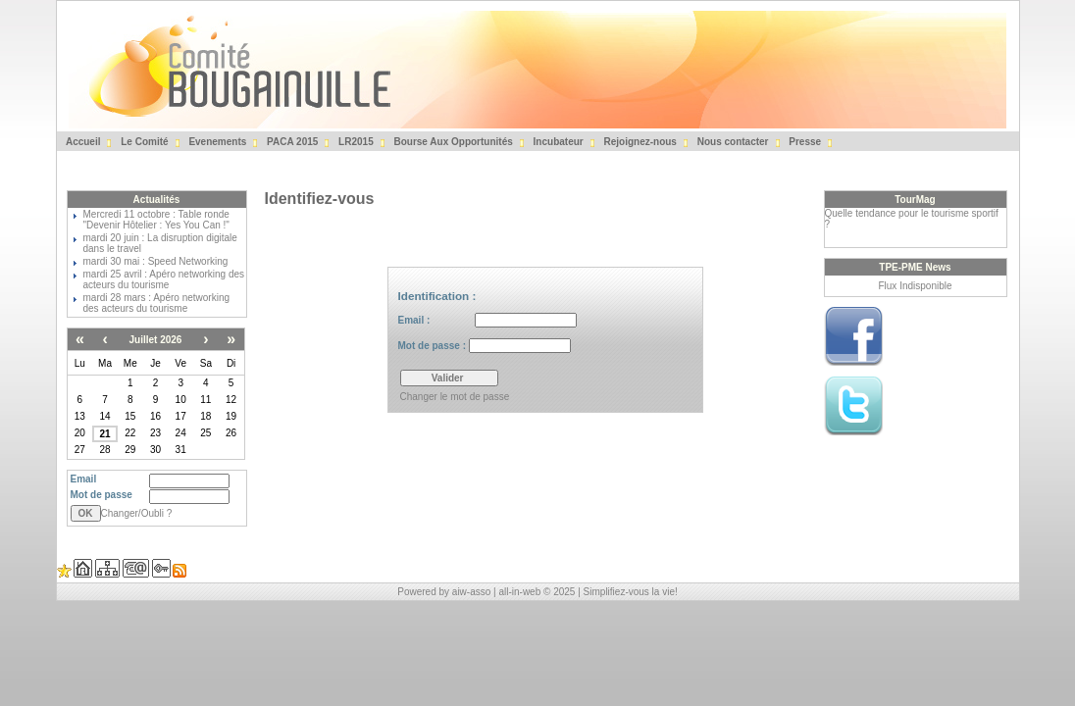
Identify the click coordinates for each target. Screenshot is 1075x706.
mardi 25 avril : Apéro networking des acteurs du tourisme (164, 279)
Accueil (82, 141)
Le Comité (143, 141)
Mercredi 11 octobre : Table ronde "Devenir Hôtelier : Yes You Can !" (156, 219)
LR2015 (354, 141)
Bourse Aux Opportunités (452, 141)
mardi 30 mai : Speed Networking (156, 261)
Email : (488, 320)
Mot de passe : (484, 345)
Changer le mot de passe (455, 396)
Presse (804, 141)
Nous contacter (731, 141)
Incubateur (557, 141)
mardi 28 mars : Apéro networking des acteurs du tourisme (156, 303)
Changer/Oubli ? (137, 513)
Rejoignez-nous (639, 141)
